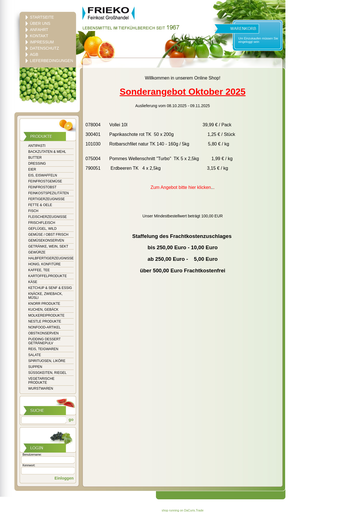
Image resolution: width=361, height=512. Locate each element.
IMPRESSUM (42, 42)
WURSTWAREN (40, 388)
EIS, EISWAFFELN (42, 175)
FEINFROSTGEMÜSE (45, 181)
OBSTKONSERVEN (43, 333)
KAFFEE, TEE (39, 270)
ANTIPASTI (36, 146)
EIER (32, 169)
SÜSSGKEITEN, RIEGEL (47, 373)
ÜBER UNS (40, 23)
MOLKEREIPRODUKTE (46, 315)
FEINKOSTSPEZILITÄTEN (48, 193)
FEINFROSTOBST (42, 187)
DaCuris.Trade (194, 510)
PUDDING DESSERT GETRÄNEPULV (44, 341)
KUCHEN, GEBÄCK (43, 310)
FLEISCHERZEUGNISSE (47, 217)
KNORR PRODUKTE (44, 304)
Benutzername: (32, 454)
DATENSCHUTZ (44, 48)
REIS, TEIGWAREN (43, 349)
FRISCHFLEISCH (41, 223)
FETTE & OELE (40, 205)
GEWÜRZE (36, 252)
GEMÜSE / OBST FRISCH (48, 235)
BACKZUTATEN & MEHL (47, 152)
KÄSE (32, 282)
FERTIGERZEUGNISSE (46, 199)
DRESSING (37, 163)
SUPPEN (35, 367)
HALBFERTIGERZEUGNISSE (51, 258)
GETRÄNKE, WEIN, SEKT (48, 246)
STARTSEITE (42, 17)
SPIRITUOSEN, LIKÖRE (46, 361)
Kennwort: (29, 465)
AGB (34, 54)
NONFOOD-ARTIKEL (44, 327)
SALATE (34, 355)
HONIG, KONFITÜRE (44, 264)
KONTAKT (39, 36)
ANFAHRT (39, 29)
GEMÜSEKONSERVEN (46, 240)
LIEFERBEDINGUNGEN (51, 60)
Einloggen (64, 478)
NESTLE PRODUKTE (44, 321)
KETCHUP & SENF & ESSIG (50, 288)
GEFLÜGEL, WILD (42, 229)
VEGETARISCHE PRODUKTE (41, 381)
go (70, 419)
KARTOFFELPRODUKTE (47, 276)
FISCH (33, 211)
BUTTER (35, 158)
